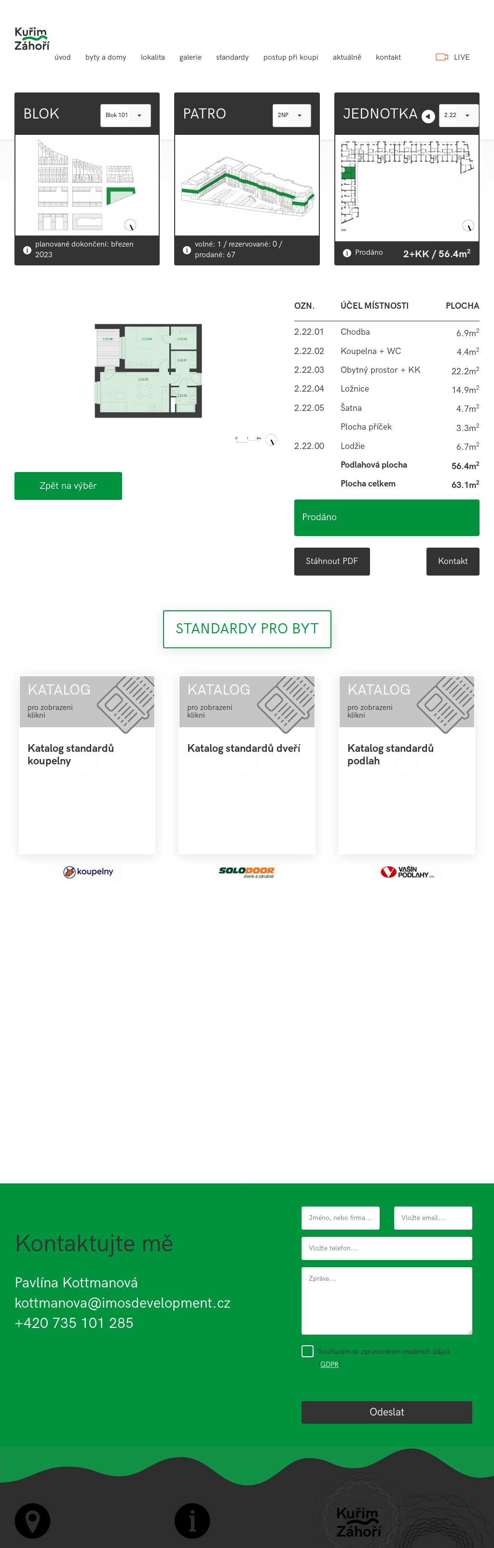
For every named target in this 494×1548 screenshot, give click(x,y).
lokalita (153, 57)
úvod (63, 57)
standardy (232, 57)
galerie (190, 57)
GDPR (329, 1364)
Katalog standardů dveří (244, 749)
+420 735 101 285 (74, 1323)
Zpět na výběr (68, 486)
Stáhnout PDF (332, 561)
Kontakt (453, 561)
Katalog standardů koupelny (70, 755)
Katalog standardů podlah (390, 755)
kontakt (388, 57)
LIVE (462, 57)
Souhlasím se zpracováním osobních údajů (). (384, 1357)
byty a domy (105, 57)
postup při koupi (290, 57)
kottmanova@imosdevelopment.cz (122, 1303)
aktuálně (347, 57)
